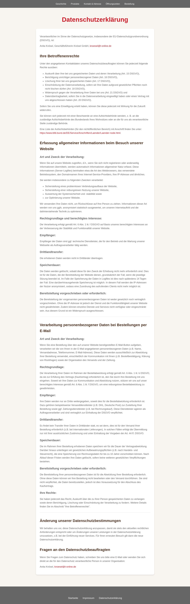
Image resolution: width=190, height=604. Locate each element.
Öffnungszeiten (113, 4)
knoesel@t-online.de (100, 46)
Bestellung (129, 4)
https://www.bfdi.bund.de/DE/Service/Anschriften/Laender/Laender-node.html (80, 133)
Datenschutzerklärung (110, 598)
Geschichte (61, 4)
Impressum (88, 598)
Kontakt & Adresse (92, 4)
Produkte (75, 4)
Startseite (73, 598)
